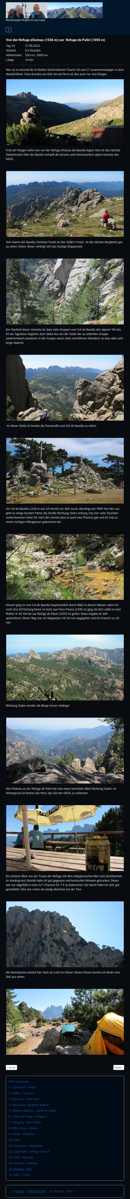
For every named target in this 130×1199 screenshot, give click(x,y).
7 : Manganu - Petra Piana (25, 1122)
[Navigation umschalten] (8, 29)
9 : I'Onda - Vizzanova (22, 1134)
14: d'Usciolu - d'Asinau (23, 1163)
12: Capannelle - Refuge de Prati (29, 1151)
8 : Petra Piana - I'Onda (23, 1128)
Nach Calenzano (19, 1081)
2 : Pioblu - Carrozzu (21, 1093)
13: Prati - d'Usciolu (21, 1157)
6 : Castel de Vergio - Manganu (28, 1116)
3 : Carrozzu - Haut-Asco (24, 1099)
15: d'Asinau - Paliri (20, 1169)
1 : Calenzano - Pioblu (22, 1087)
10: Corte (15, 1140)
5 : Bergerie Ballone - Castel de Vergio (32, 1110)
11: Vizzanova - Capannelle (25, 1145)
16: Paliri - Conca (19, 1175)
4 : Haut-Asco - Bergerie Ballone (29, 1104)
